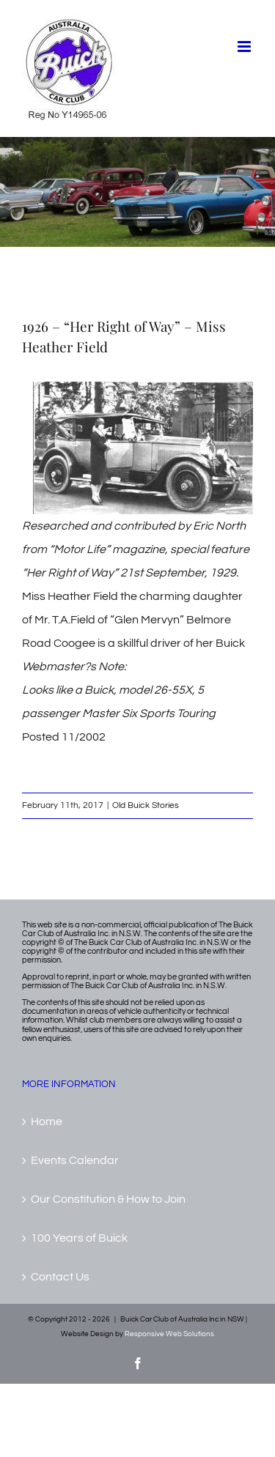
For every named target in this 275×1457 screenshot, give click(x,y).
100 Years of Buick (79, 1238)
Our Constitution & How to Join (108, 1199)
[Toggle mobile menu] (245, 46)
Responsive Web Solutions (169, 1334)
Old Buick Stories (145, 805)
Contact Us (60, 1277)
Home (46, 1121)
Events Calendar (75, 1160)
